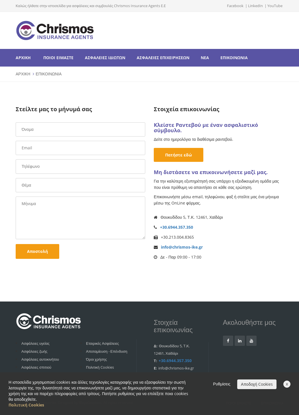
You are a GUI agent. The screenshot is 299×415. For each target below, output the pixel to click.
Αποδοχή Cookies (257, 384)
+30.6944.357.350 (176, 227)
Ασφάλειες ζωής (34, 351)
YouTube (274, 5)
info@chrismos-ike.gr (182, 247)
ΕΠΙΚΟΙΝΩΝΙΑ (234, 57)
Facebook (235, 5)
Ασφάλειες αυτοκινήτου (40, 359)
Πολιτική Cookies (100, 367)
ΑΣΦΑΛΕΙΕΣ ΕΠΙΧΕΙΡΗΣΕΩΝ (163, 57)
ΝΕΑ (205, 57)
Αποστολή (37, 251)
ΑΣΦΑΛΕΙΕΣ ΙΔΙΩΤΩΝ (105, 57)
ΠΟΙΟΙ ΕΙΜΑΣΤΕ (58, 57)
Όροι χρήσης (96, 359)
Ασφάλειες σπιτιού (36, 367)
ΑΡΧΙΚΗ (23, 57)
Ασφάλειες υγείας (35, 343)
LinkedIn (255, 5)
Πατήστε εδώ (178, 155)
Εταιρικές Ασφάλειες (102, 343)
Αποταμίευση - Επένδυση (106, 351)
